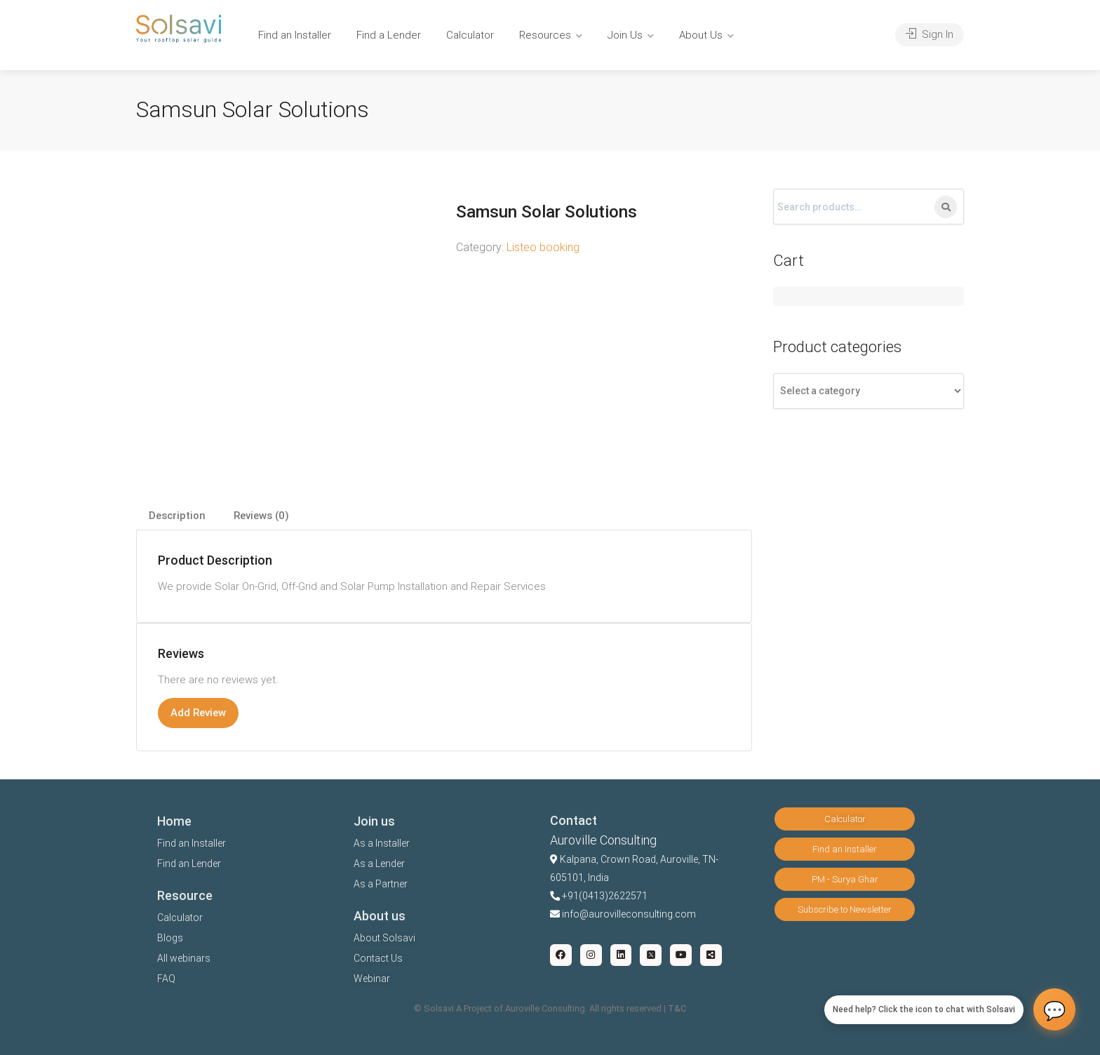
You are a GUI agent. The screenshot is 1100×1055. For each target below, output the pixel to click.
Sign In (929, 34)
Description (177, 515)
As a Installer (382, 843)
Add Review (198, 712)
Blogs (170, 937)
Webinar (372, 978)
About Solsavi (384, 937)
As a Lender (379, 863)
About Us (701, 35)
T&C (677, 1008)
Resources (545, 35)
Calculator (470, 35)
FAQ (166, 978)
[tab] (177, 516)
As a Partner (381, 883)
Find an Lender (189, 863)
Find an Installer (294, 35)
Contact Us (378, 958)
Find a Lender (388, 35)
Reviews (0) (261, 515)
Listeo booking (543, 247)
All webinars (183, 958)
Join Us (625, 35)
